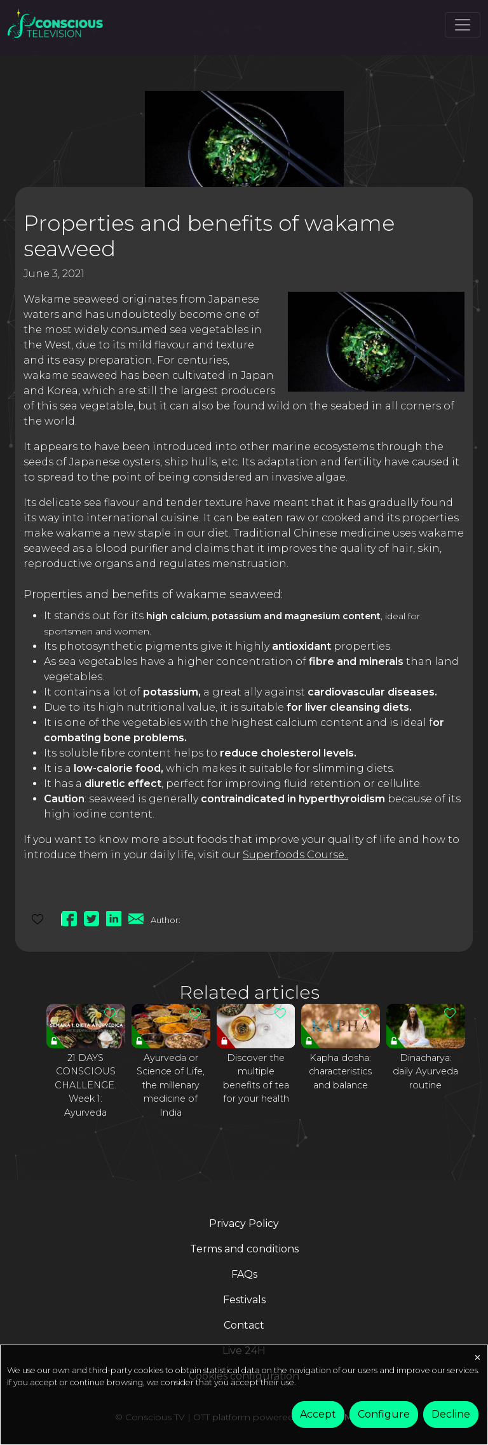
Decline (450, 1414)
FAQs (244, 1274)
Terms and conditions (244, 1249)
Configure (384, 1414)
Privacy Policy (244, 1223)
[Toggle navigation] (462, 25)
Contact (244, 1325)
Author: (165, 920)
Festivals (244, 1300)
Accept (318, 1414)
